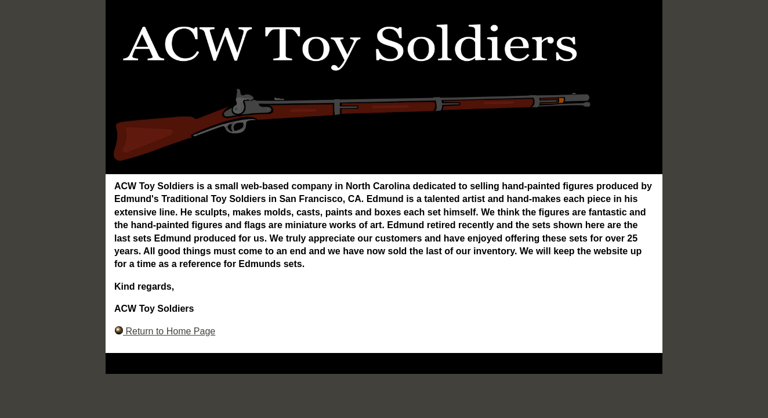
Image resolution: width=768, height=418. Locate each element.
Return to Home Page (164, 331)
